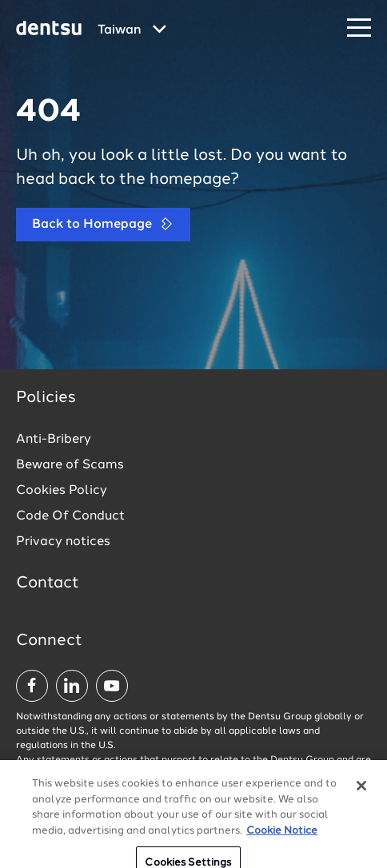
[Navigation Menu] (359, 28)
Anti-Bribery (53, 439)
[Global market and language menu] (132, 30)
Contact (47, 583)
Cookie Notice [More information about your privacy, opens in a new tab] (281, 837)
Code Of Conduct (70, 516)
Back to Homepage (103, 224)
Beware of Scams (70, 465)
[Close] (361, 792)
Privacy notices (63, 542)
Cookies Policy (61, 490)
